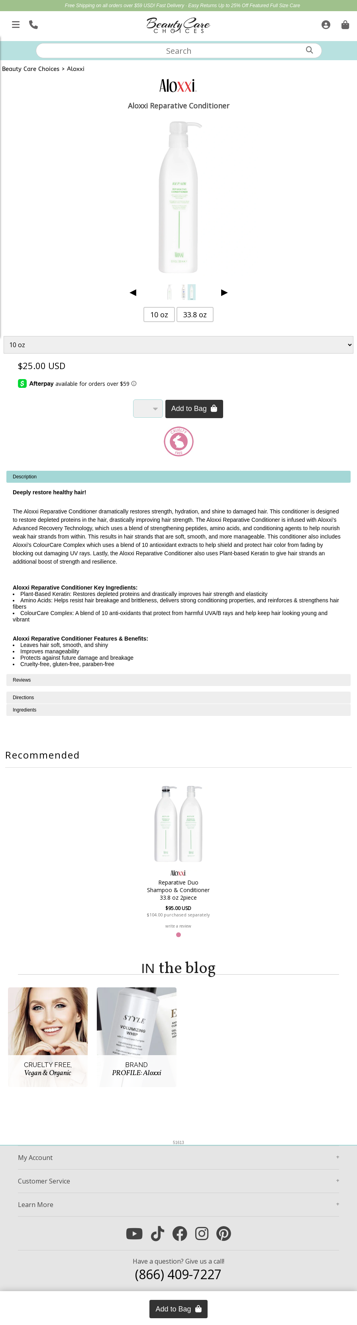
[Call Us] (32, 23)
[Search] (309, 50)
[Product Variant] (178, 345)
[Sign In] (325, 23)
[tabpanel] (178, 572)
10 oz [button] (159, 314)
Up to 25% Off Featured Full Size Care (259, 5)
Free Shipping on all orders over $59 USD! (110, 5)
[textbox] (179, 50)
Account (35, 1157)
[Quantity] (148, 408)
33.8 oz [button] (195, 314)
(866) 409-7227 (178, 1274)
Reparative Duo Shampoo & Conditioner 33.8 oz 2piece (178, 890)
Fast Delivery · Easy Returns (187, 5)
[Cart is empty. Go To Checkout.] (344, 23)
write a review (178, 926)
